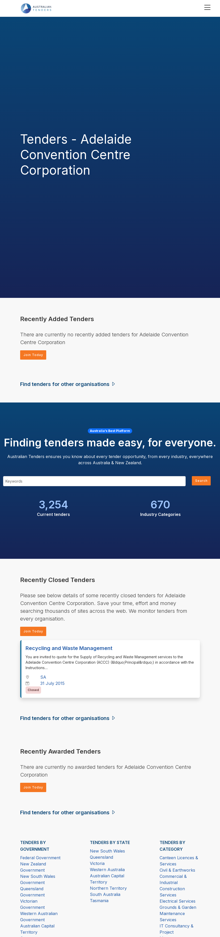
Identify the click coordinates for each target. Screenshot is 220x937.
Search (200, 482)
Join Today (35, 355)
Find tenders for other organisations (68, 385)
